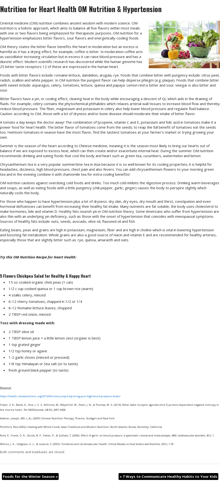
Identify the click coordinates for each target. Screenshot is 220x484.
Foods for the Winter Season (30, 476)
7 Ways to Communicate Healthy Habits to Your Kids (168, 476)
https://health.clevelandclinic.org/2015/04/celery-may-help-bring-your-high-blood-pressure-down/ (60, 396)
